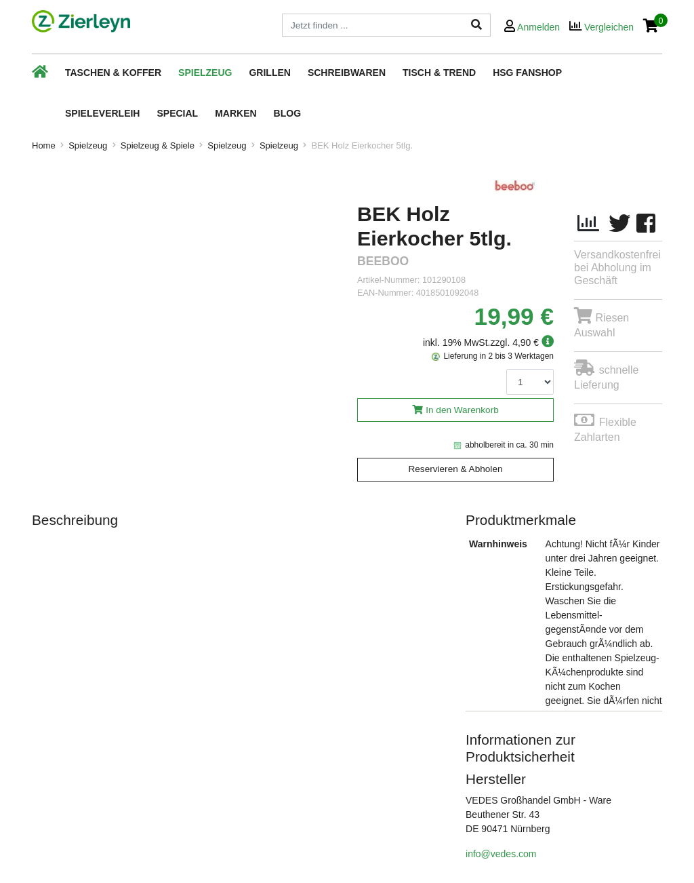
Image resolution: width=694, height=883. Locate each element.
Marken (235, 113)
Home (44, 145)
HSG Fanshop (527, 72)
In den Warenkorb (462, 410)
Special (177, 113)
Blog (287, 113)
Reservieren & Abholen (455, 469)
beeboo (383, 261)
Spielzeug (205, 72)
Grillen (269, 72)
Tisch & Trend (439, 72)
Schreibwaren (347, 72)
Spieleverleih (102, 113)
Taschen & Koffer (113, 72)
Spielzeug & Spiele (158, 145)
